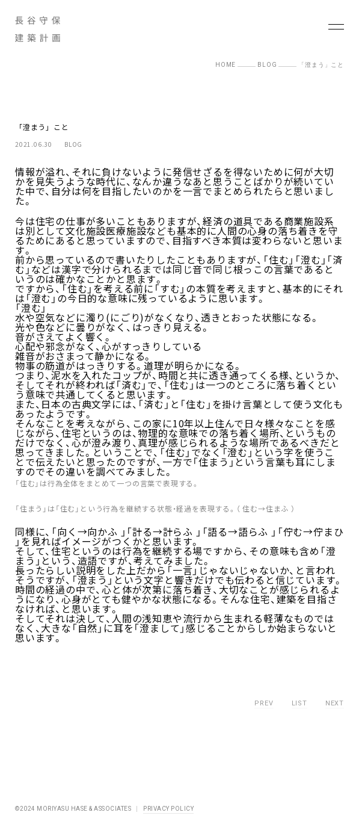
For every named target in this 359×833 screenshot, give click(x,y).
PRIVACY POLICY (168, 808)
